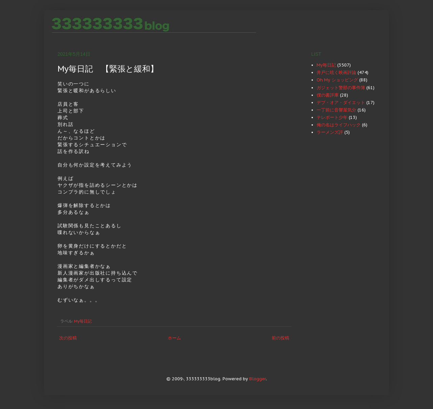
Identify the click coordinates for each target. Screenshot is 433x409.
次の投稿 (68, 338)
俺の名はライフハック (339, 125)
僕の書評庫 (328, 95)
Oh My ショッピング (337, 80)
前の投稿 (280, 338)
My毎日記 (83, 321)
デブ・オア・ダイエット (341, 102)
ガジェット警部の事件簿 (341, 88)
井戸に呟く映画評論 (336, 72)
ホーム (174, 338)
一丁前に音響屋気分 (336, 110)
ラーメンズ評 (330, 132)
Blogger (257, 379)
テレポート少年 (332, 117)
